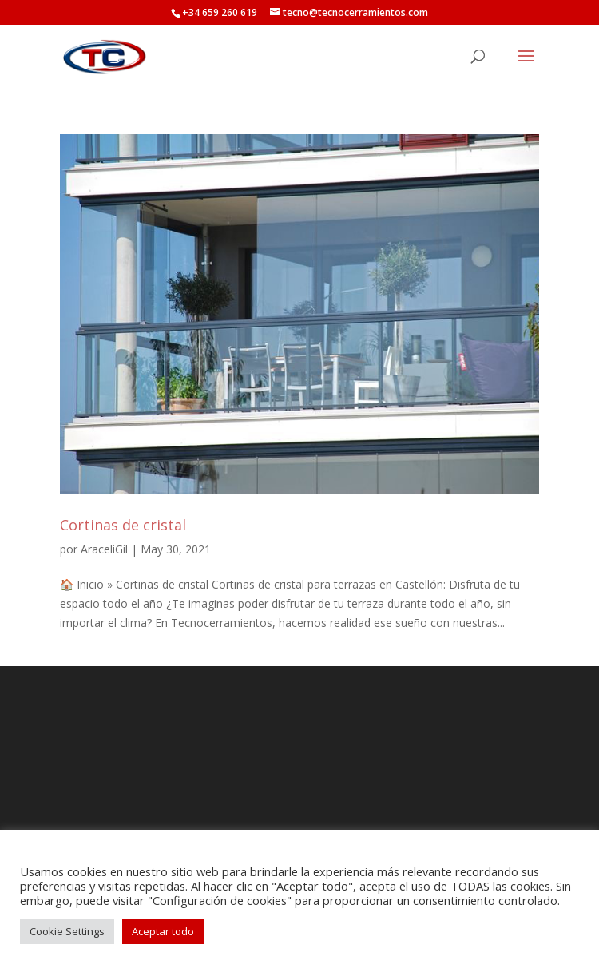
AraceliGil (104, 549)
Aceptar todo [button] (163, 931)
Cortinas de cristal (123, 524)
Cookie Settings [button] (67, 931)
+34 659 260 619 (219, 12)
